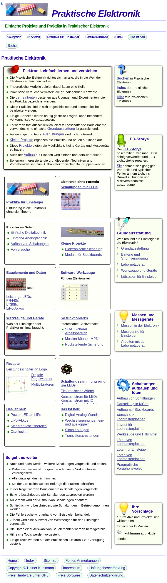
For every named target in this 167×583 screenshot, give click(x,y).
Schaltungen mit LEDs (79, 187)
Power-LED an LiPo (26, 415)
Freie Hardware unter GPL (28, 575)
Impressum (71, 568)
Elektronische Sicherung (84, 249)
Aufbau (29, 155)
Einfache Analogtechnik (29, 238)
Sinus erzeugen (77, 430)
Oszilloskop (19, 432)
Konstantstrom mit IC (77, 400)
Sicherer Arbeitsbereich (29, 426)
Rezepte (13, 363)
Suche (12, 45)
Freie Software (69, 575)
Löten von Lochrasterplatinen (131, 442)
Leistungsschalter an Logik (26, 369)
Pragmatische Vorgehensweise (129, 466)
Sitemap (50, 560)
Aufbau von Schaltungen (29, 244)
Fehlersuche (20, 249)
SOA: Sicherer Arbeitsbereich (76, 331)
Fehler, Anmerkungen (82, 560)
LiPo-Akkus (15, 308)
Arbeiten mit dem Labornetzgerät (134, 343)
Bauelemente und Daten (26, 272)
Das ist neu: (16, 409)
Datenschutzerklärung (106, 575)
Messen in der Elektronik (140, 325)
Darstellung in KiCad (133, 404)
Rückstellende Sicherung (84, 344)
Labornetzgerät (133, 264)
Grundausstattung (61, 128)
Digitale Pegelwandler (41, 377)
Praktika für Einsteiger (24, 202)
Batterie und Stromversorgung (134, 256)
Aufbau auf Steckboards (135, 409)
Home (12, 560)
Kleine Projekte (21, 140)
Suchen (123, 78)
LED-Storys (132, 149)
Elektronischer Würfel (77, 391)
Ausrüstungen (53, 134)
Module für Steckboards (83, 255)
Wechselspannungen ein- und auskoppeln (84, 422)
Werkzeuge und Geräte (25, 318)
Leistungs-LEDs (18, 297)
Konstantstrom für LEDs (79, 396)
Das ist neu (137, 37)
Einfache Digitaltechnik (28, 232)
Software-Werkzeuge (78, 272)
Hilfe (120, 97)
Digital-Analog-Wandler (83, 415)
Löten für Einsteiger (132, 449)
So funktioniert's (74, 318)
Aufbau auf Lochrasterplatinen (131, 417)
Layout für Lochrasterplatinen (131, 426)
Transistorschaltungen (82, 435)
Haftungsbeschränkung (107, 568)
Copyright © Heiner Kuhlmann (31, 568)
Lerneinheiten (26, 97)
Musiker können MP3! (82, 339)
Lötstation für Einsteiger (139, 276)
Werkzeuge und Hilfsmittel (137, 434)
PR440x (12, 300)
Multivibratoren (42, 384)
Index (121, 87)
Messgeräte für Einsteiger (132, 333)
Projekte (25, 145)
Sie (119, 166)
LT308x (12, 304)
